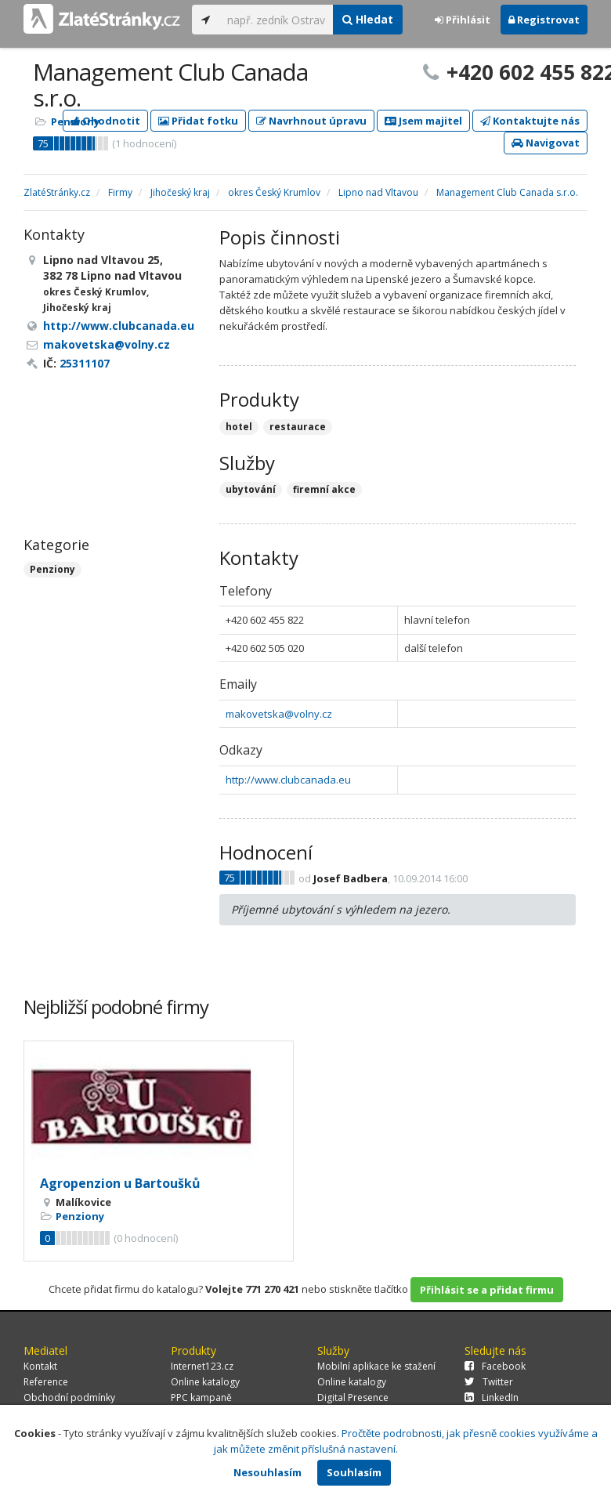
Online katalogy (205, 1381)
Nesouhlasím (267, 1472)
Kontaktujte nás (530, 121)
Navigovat (546, 143)
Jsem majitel (423, 121)
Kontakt (40, 1366)
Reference (46, 1381)
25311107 (85, 363)
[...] (276, 19)
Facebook (495, 1366)
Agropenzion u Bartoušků (120, 1183)
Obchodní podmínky (69, 1397)
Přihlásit (462, 20)
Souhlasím (354, 1472)
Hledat (367, 19)
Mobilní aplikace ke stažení (376, 1366)
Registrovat (544, 20)
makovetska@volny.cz (279, 714)
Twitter (489, 1381)
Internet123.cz (202, 1366)
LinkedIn (492, 1397)
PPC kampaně (201, 1397)
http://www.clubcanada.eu (288, 780)
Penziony (75, 121)
